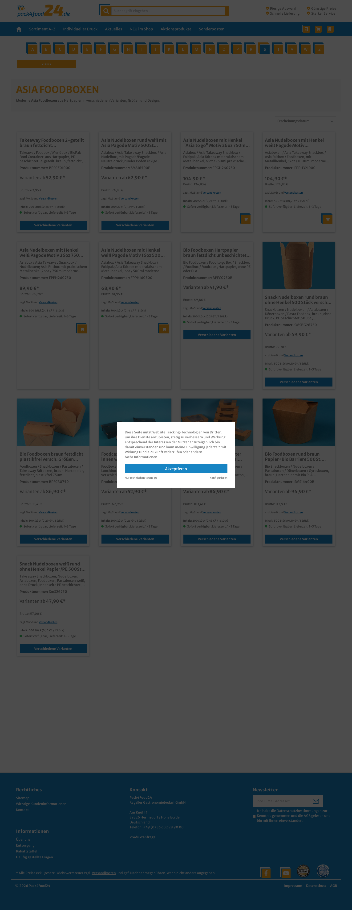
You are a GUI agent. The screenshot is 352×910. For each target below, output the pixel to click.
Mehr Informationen (141, 457)
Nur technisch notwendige (141, 477)
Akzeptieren (176, 468)
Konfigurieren (218, 477)
